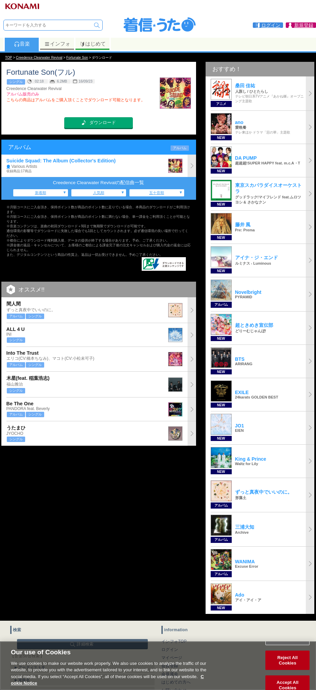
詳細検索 (85, 644)
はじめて (93, 44)
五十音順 (156, 193)
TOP (8, 57)
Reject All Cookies (287, 664)
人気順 (98, 193)
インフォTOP (174, 641)
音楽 (22, 44)
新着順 (40, 193)
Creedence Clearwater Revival (39, 57)
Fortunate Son (77, 57)
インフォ (57, 44)
